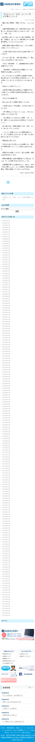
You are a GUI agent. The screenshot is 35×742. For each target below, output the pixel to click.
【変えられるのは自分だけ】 (12, 702)
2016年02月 (6, 503)
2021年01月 (6, 367)
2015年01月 (6, 532)
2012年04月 (6, 608)
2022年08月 (6, 324)
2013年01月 (6, 588)
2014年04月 (6, 553)
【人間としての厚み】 (9, 708)
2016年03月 (6, 500)
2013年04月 (6, 581)
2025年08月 (6, 241)
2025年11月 (6, 234)
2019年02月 (6, 420)
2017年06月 (6, 466)
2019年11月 (6, 399)
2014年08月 (6, 544)
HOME (3, 728)
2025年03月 (6, 253)
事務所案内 (10, 728)
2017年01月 (6, 477)
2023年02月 (6, 310)
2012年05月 (6, 606)
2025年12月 (6, 232)
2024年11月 (6, 262)
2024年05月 (6, 275)
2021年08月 (6, 351)
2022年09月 (6, 321)
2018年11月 (6, 427)
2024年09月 (6, 266)
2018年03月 (6, 445)
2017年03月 (6, 473)
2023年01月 (6, 312)
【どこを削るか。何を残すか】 (12, 695)
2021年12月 (6, 342)
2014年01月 (6, 560)
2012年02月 (6, 613)
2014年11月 (6, 537)
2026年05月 (6, 220)
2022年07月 (6, 326)
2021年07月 (6, 353)
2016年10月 (6, 484)
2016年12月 (6, 480)
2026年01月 (6, 230)
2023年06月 (6, 301)
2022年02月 (6, 337)
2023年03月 (6, 308)
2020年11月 (6, 372)
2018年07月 (6, 436)
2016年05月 (6, 496)
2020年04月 (6, 388)
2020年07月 (6, 381)
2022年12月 (6, 314)
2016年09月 (6, 487)
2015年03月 (6, 528)
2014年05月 (6, 551)
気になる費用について (21, 730)
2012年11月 (6, 592)
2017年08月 (6, 461)
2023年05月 (6, 303)
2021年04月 (6, 360)
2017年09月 (6, 459)
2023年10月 (6, 292)
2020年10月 (6, 374)
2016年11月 (6, 482)
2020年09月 (6, 376)
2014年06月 (6, 549)
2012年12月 (6, 590)
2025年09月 (6, 239)
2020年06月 (6, 383)
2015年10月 (6, 512)
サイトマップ (15, 732)
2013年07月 (6, 574)
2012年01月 (6, 615)
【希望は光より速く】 (9, 715)
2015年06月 (6, 521)
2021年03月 (6, 363)
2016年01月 (6, 505)
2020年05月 (6, 386)
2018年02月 (6, 448)
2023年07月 (6, 298)
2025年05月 (6, 248)
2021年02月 (6, 365)
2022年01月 (6, 340)
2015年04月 (6, 526)
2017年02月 (6, 475)
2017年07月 (6, 464)
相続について (20, 728)
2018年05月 (6, 441)
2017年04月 (6, 470)
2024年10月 (6, 264)
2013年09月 (6, 569)
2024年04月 (6, 278)
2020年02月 (6, 392)
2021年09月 (6, 349)
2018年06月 (6, 438)
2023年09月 (6, 294)
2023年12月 (6, 287)
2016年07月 (6, 491)
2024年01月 (6, 285)
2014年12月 (6, 535)
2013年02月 (6, 585)
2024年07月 (6, 271)
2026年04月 (6, 223)
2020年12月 (6, 370)
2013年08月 (6, 571)
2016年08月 (6, 489)
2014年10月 (6, 539)
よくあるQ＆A (7, 730)
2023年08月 (6, 296)
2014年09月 (6, 542)
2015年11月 (6, 509)
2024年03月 (6, 280)
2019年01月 (6, 422)
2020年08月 (6, 379)
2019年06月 (6, 411)
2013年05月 (6, 578)
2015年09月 (6, 514)
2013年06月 (6, 576)
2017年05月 (6, 468)
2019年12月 (6, 397)
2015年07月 (6, 519)
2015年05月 (6, 523)
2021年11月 (6, 344)
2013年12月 (6, 562)
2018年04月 (6, 443)
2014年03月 (6, 555)
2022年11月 (6, 317)
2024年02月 (6, 282)
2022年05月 (6, 331)
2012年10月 (6, 594)
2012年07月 (6, 601)
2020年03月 (6, 390)
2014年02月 (6, 558)
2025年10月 (6, 236)
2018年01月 (6, 450)
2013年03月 (6, 583)
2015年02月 (6, 530)
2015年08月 (6, 516)
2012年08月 (6, 599)
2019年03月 (6, 418)
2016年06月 (6, 493)
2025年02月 (6, 255)
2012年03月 (6, 610)
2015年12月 (6, 507)
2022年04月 (6, 333)
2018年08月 (6, 434)
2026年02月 (6, 227)
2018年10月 (6, 429)
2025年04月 (6, 250)
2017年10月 (6, 457)
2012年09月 (6, 597)
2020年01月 (6, 395)
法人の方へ (30, 728)
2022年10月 (6, 319)
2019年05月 (6, 413)
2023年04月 (6, 305)
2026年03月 (6, 225)
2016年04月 (6, 498)
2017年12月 (6, 452)
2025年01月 (6, 257)
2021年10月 (6, 347)
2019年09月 (6, 404)
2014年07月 (6, 546)
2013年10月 (6, 567)
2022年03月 (6, 335)
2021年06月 (6, 356)
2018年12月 (6, 425)
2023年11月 (6, 289)
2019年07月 (6, 409)
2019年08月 (6, 406)
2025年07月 (6, 243)
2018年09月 (6, 431)
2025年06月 (6, 246)
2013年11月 (6, 565)
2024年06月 (6, 273)
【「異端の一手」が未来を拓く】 (13, 721)
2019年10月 (6, 402)
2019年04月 (6, 415)
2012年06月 (6, 604)
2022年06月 (6, 328)
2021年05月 (6, 358)
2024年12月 (6, 259)
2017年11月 (6, 454)
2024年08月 (6, 269)
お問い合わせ (25, 732)
